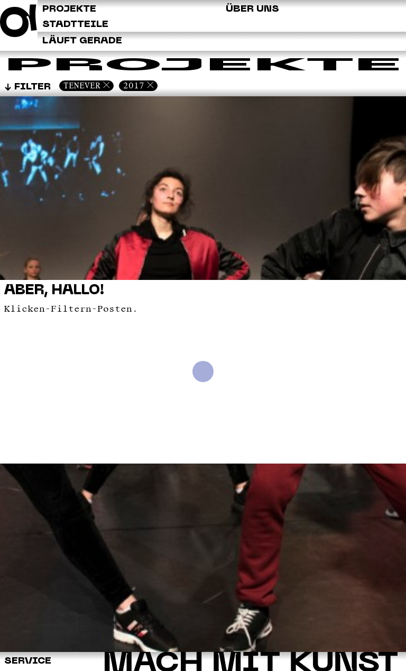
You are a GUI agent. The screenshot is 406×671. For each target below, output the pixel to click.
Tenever (81, 85)
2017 (133, 85)
